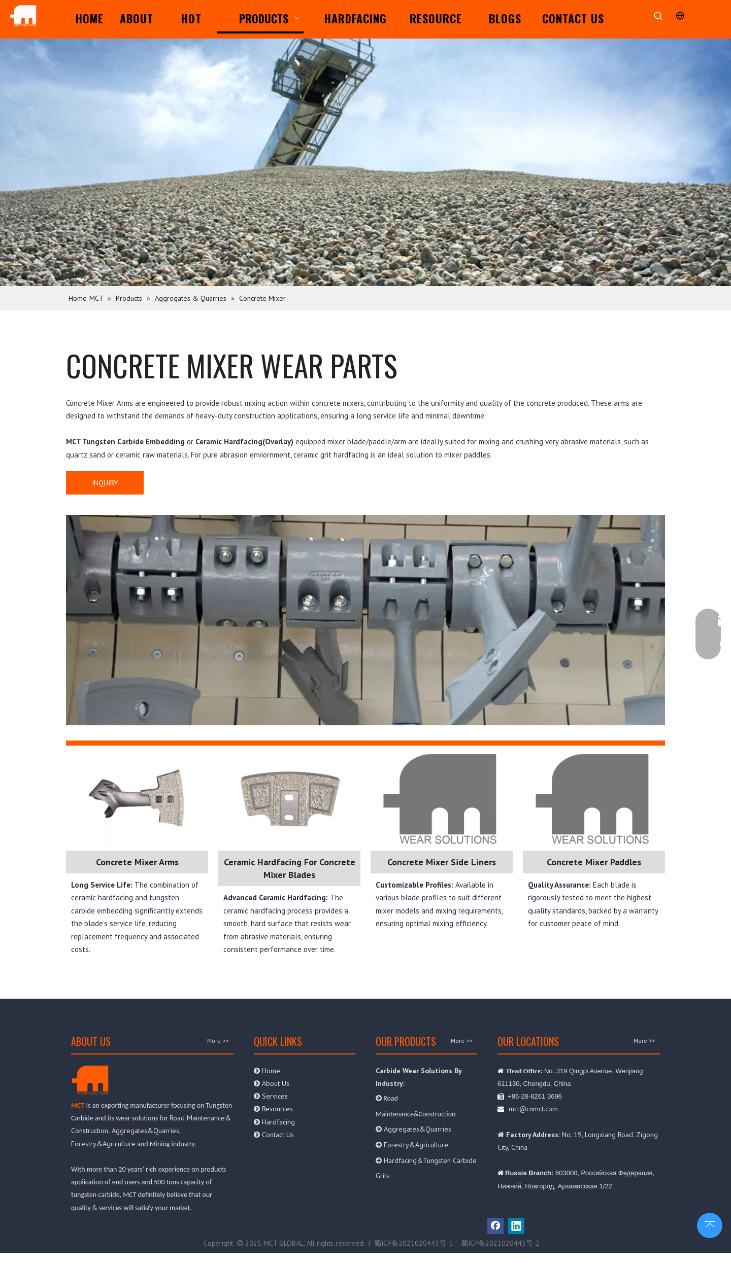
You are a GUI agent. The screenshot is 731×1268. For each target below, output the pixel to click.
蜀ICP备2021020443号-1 (413, 1243)
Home (267, 1070)
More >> (217, 1040)
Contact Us (274, 1134)
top (709, 1224)
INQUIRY (105, 482)
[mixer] (365, 620)
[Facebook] (495, 1226)
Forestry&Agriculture (103, 1143)
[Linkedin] (516, 1226)
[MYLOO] (442, 798)
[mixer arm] (137, 798)
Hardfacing (274, 1121)
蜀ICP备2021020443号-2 (500, 1243)
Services (271, 1096)
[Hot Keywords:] (658, 16)
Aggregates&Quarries (145, 1130)
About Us (272, 1083)
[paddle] (289, 798)
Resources (273, 1108)
